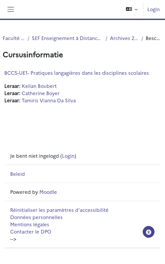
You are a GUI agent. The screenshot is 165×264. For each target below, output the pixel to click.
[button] (132, 9)
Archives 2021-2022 (124, 37)
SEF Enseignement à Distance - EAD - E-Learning (67, 37)
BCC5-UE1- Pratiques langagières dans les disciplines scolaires (76, 72)
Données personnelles (36, 216)
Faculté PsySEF (14, 37)
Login (153, 9)
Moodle (48, 191)
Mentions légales (29, 224)
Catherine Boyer (41, 93)
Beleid (17, 173)
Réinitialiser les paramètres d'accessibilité (59, 209)
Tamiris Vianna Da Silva (49, 100)
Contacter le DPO (30, 231)
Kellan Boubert (39, 85)
